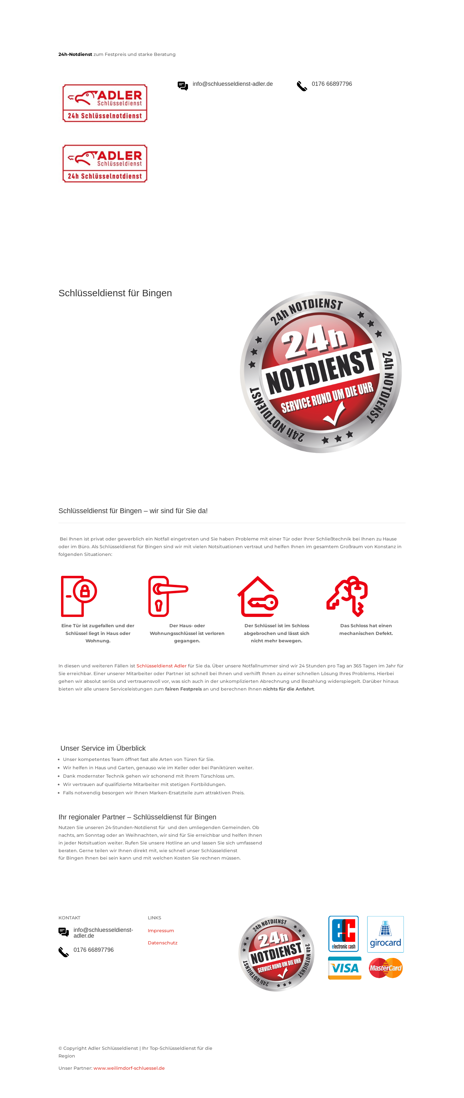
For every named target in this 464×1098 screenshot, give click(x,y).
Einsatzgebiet (242, 231)
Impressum (161, 930)
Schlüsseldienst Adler (162, 666)
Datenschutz (162, 943)
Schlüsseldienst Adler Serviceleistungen (114, 231)
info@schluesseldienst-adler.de (103, 933)
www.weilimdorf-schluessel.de (129, 1068)
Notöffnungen (197, 231)
